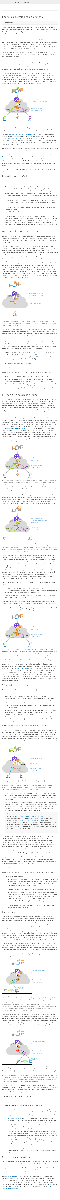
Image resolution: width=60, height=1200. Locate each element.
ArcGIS (14, 1118)
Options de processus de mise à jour (35, 150)
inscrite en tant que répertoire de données (32, 820)
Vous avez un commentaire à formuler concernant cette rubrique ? (38, 1197)
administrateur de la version (42, 357)
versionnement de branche (12, 73)
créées (14, 197)
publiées (31, 138)
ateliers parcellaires (26, 132)
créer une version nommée (48, 503)
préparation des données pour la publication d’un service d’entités (31, 816)
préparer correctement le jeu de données (22, 134)
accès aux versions (8, 342)
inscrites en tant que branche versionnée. (14, 138)
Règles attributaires (13, 1107)
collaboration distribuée (11, 1176)
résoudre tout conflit (21, 668)
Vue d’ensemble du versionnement (36, 69)
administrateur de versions (12, 610)
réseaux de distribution (9, 132)
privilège (52, 189)
